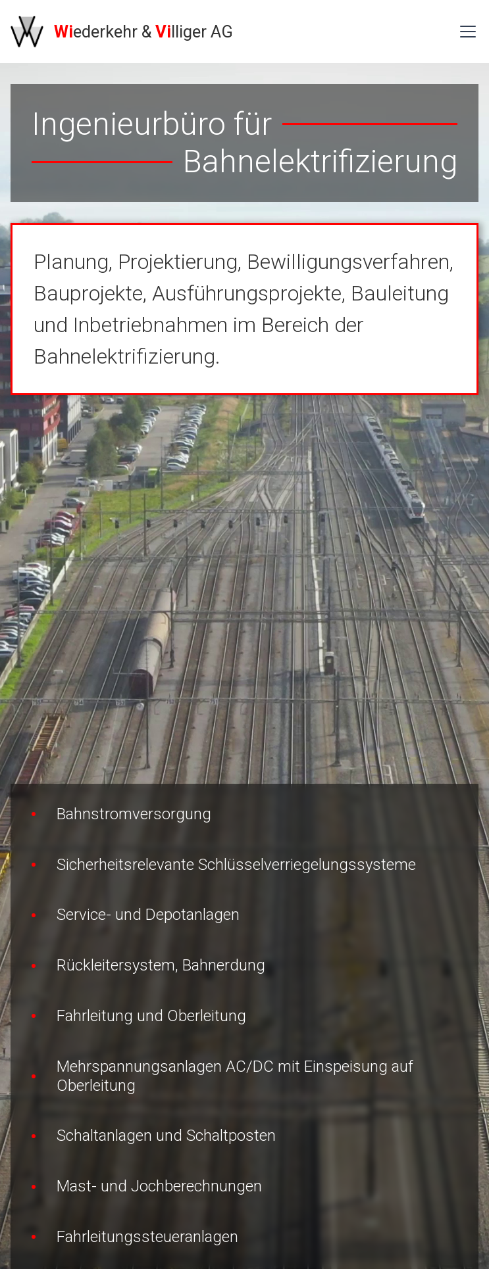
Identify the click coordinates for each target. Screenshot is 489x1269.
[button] (465, 31)
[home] (122, 31)
